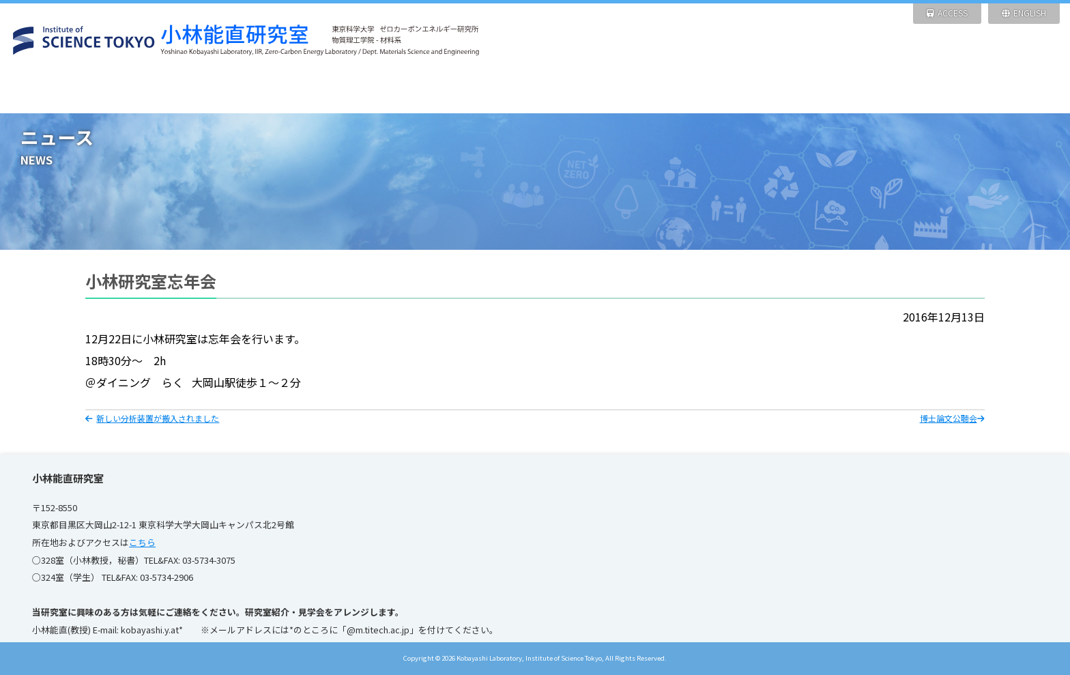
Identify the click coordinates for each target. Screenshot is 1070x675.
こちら (142, 542)
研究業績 (601, 92)
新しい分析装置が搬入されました (152, 418)
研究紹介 (334, 92)
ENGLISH (1024, 12)
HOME (66, 92)
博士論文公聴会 (952, 418)
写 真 (869, 92)
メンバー (735, 92)
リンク (1002, 92)
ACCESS (947, 12)
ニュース (200, 92)
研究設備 (467, 92)
